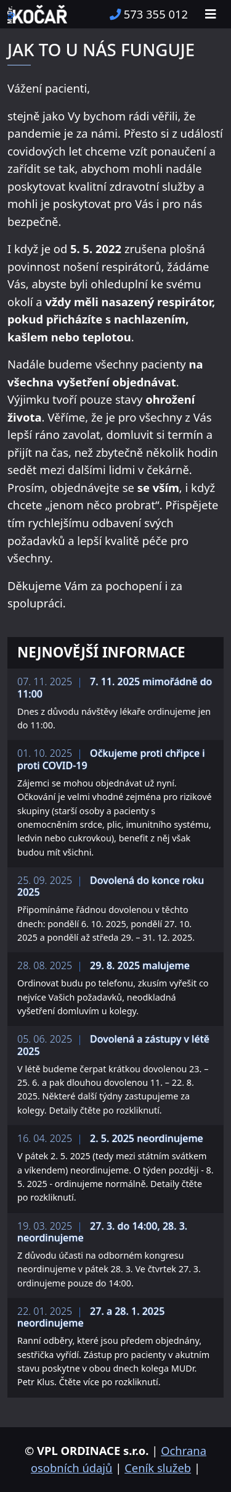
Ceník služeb (157, 1467)
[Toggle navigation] (211, 14)
